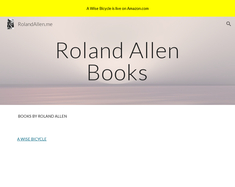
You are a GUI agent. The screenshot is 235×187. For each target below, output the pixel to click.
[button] (229, 24)
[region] (117, 8)
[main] (117, 61)
